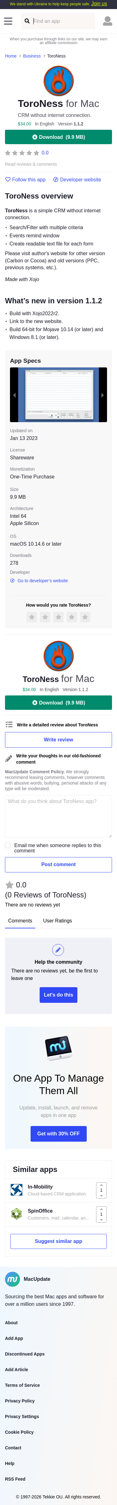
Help (9, 1463)
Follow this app (25, 179)
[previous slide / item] (14, 394)
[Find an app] (27, 21)
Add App (14, 1338)
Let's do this (58, 995)
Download (58, 137)
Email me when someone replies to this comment (57, 848)
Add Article (16, 1369)
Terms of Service (22, 1385)
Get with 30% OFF (58, 1133)
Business (32, 56)
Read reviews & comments (31, 164)
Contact (13, 1448)
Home (11, 56)
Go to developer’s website (39, 580)
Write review (58, 739)
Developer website (77, 179)
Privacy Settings (22, 1416)
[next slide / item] (102, 394)
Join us (99, 3)
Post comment (58, 864)
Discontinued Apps (25, 1354)
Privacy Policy (20, 1401)
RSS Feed (15, 1479)
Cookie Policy (19, 1432)
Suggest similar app (58, 1241)
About (11, 1323)
